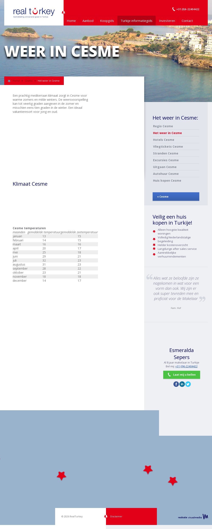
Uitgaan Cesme (165, 167)
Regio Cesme (163, 126)
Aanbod (87, 20)
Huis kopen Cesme (167, 180)
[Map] (106, 467)
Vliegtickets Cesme (168, 146)
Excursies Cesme (166, 160)
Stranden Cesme (165, 153)
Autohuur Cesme (166, 174)
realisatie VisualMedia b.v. (193, 516)
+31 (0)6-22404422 (186, 366)
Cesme (29, 80)
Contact (187, 20)
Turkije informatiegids (136, 20)
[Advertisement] (106, 157)
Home (71, 20)
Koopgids (107, 20)
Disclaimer (116, 516)
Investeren (167, 20)
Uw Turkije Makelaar (34, 12)
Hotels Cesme (163, 140)
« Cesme (163, 196)
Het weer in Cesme (167, 133)
